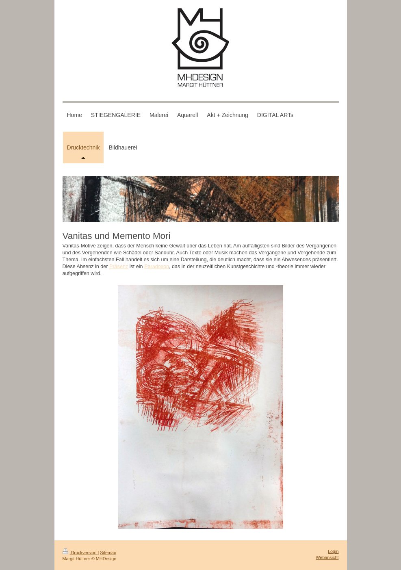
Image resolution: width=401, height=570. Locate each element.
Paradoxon (156, 266)
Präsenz (118, 266)
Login (333, 551)
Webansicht (327, 557)
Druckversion (80, 552)
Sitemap (108, 552)
